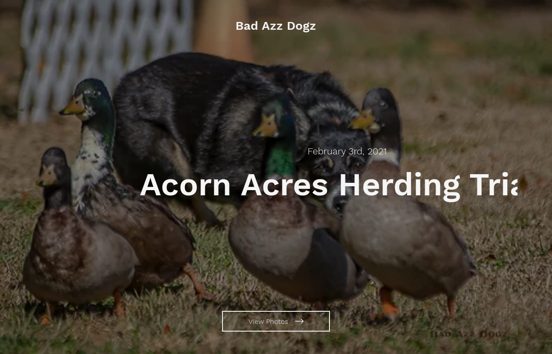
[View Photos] (276, 321)
